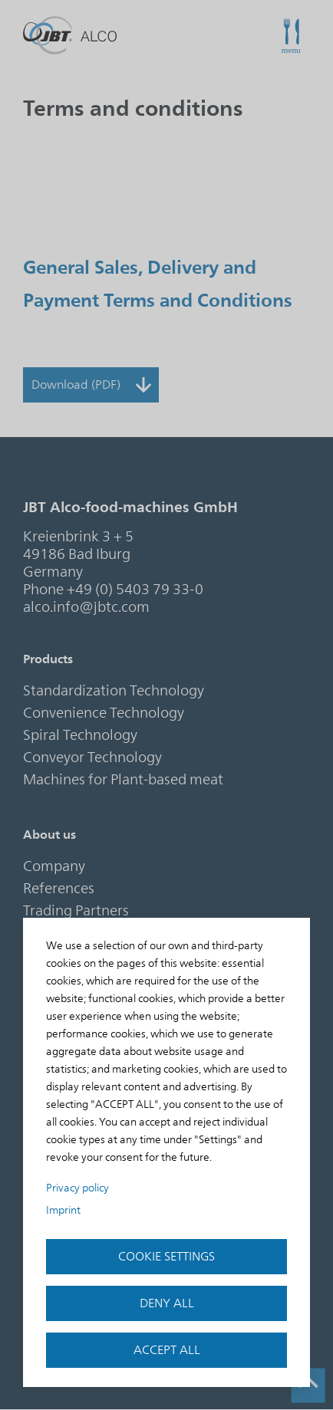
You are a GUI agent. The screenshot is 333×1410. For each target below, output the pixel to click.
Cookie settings (166, 1257)
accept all (167, 1350)
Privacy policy (77, 1188)
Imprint (63, 1210)
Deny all (167, 1303)
